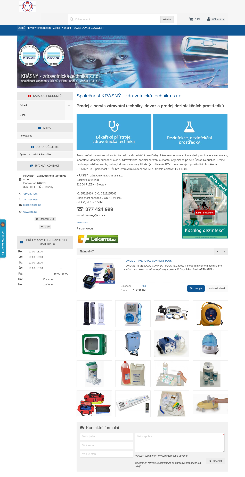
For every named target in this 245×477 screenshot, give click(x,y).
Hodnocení (57, 21)
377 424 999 (30, 185)
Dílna (23, 105)
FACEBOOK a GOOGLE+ (117, 21)
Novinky (39, 21)
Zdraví (23, 96)
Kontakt (89, 21)
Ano (143, 273)
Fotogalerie (26, 126)
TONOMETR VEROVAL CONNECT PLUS (153, 251)
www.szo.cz (84, 212)
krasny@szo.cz (32, 196)
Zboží (74, 21)
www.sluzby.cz (29, 471)
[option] (152, 264)
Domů (24, 21)
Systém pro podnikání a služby (37, 145)
